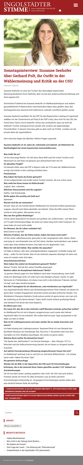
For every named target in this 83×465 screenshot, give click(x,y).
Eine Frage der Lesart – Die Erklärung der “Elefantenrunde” (31, 447)
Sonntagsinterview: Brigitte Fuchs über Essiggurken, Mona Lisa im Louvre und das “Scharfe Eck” (40, 396)
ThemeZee (29, 460)
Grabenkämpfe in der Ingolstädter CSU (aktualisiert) (28, 450)
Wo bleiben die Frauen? (16, 444)
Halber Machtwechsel (16, 438)
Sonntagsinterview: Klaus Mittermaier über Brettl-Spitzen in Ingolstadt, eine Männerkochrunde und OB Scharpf (40, 389)
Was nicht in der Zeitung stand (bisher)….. (24, 441)
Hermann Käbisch (11, 85)
